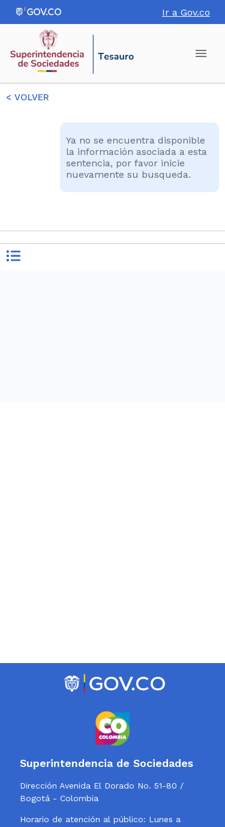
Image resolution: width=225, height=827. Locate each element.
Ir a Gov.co (186, 12)
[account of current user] (201, 53)
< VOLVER (27, 97)
